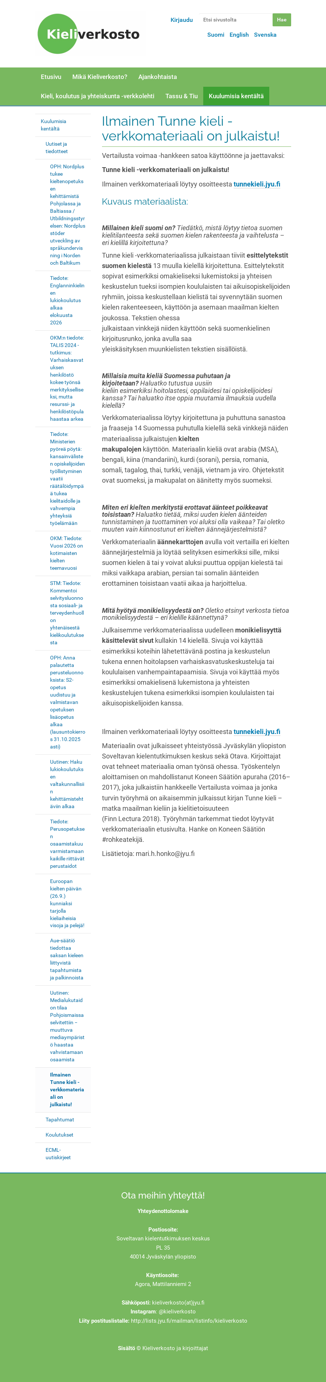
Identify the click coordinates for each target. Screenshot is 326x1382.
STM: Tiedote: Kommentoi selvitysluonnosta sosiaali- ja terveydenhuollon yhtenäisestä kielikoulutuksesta (67, 612)
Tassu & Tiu (181, 96)
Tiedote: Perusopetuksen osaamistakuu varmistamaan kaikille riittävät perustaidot (67, 844)
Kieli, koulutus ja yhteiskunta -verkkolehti (97, 96)
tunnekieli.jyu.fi (257, 184)
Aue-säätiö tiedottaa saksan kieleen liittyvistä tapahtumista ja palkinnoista (66, 959)
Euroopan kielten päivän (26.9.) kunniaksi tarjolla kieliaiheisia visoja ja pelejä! (67, 903)
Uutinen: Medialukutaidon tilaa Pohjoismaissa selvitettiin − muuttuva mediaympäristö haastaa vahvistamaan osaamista (67, 1026)
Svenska (265, 34)
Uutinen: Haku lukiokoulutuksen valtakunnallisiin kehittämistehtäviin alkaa (67, 784)
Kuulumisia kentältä (236, 96)
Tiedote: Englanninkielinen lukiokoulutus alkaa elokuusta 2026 (67, 300)
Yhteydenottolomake (163, 1211)
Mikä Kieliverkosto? (99, 76)
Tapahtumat (60, 1120)
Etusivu (51, 76)
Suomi (215, 34)
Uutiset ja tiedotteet (57, 147)
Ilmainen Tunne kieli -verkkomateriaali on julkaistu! (67, 1089)
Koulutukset (59, 1135)
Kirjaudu (182, 19)
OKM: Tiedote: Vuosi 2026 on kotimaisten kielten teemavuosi (66, 553)
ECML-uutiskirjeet (58, 1153)
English (239, 34)
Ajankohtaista (157, 76)
